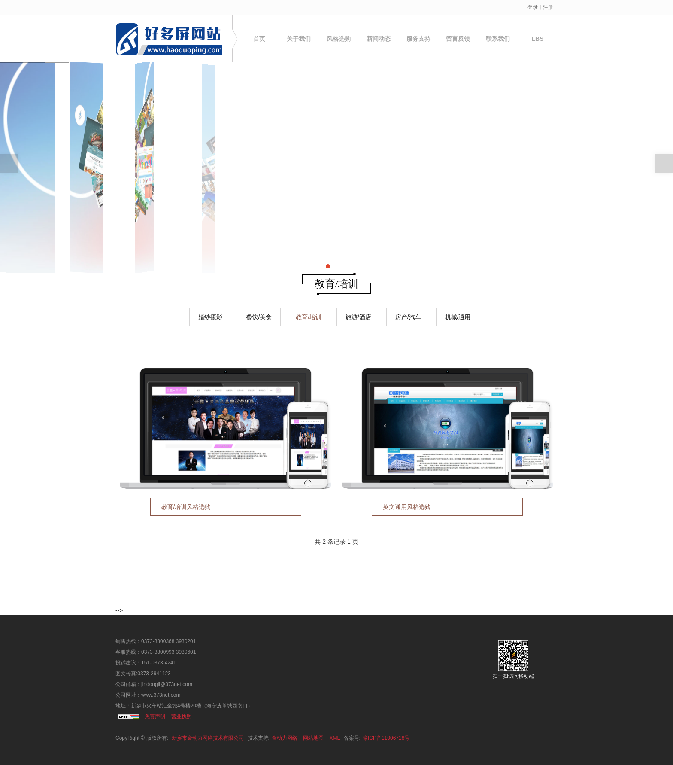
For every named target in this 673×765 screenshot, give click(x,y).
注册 (548, 7)
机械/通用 (458, 317)
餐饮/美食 (259, 317)
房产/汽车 (408, 317)
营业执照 (181, 716)
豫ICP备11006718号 (386, 738)
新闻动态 (379, 38)
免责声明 (155, 716)
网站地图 (313, 738)
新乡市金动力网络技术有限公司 (208, 738)
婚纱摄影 (210, 317)
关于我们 (299, 38)
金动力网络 (284, 738)
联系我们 (498, 38)
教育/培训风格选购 (186, 506)
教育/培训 (308, 317)
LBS (538, 38)
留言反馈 (458, 38)
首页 (259, 38)
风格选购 (339, 38)
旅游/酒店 (358, 317)
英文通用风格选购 (407, 506)
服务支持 (418, 38)
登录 (532, 7)
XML (335, 738)
